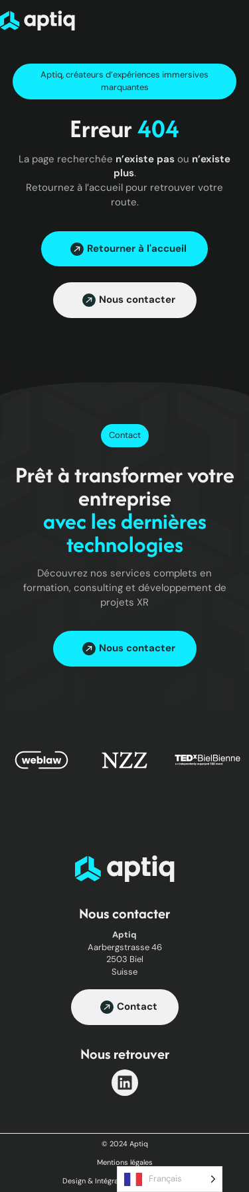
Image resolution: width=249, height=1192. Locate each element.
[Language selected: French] (169, 1179)
